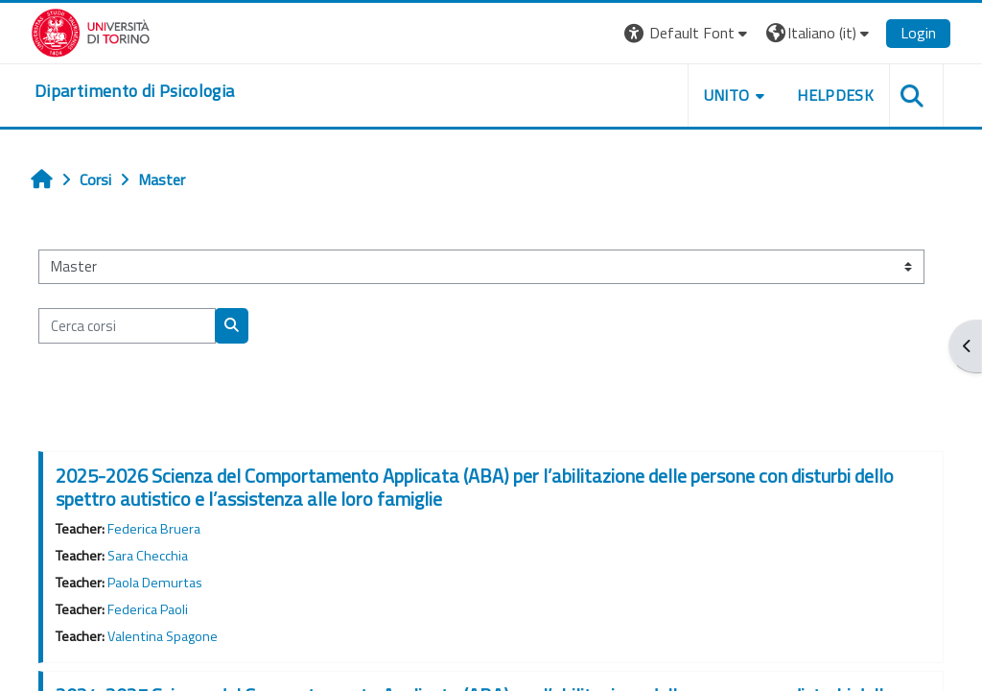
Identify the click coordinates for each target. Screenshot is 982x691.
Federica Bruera (153, 528)
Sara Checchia (147, 555)
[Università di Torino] (91, 30)
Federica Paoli (147, 609)
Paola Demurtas (154, 582)
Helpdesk (835, 95)
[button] (688, 33)
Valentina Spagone (162, 636)
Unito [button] (727, 95)
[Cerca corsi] (127, 325)
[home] (134, 91)
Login (918, 32)
